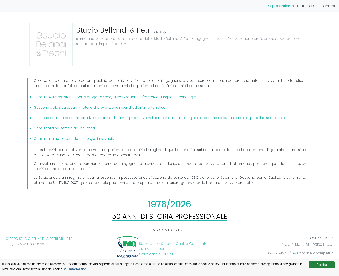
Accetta (322, 265)
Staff (301, 5)
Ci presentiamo (281, 5)
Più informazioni (76, 269)
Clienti (314, 5)
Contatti (330, 5)
